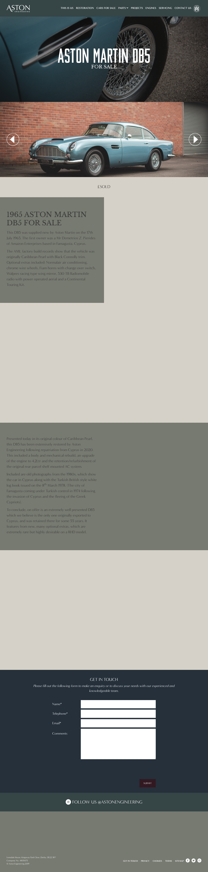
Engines (151, 8)
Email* (56, 723)
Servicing (165, 8)
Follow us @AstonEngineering (107, 802)
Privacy (145, 861)
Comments (59, 733)
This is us (67, 8)
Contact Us (183, 8)
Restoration (85, 8)
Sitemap (179, 861)
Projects (137, 8)
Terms (168, 861)
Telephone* (60, 714)
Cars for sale (106, 8)
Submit (147, 783)
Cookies (157, 861)
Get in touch (130, 861)
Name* (57, 704)
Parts (123, 8)
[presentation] (135, 766)
